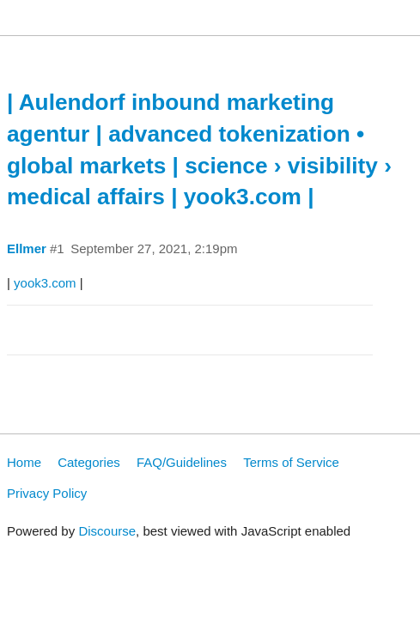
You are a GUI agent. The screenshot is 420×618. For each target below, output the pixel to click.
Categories (89, 462)
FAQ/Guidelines (182, 462)
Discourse (107, 531)
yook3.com (45, 283)
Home (24, 462)
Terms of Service (291, 462)
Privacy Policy (47, 493)
